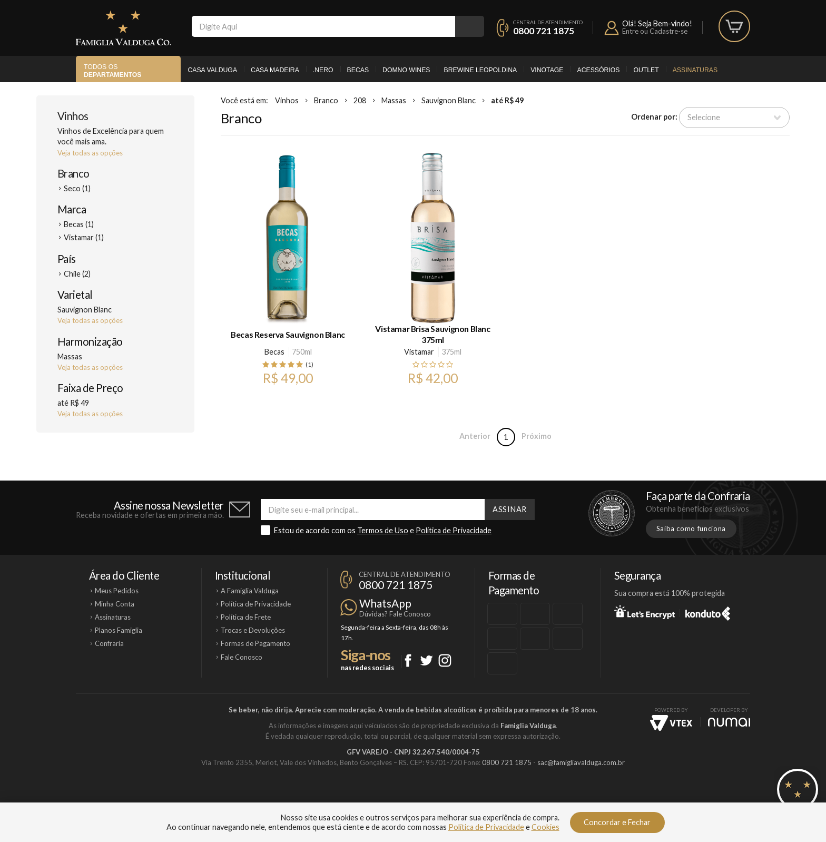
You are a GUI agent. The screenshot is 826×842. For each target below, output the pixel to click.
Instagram (444, 660)
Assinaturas (695, 70)
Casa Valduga (212, 70)
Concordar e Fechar (617, 822)
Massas (393, 100)
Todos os (112, 71)
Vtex (671, 723)
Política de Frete (246, 617)
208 (359, 100)
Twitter (426, 660)
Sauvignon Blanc (448, 100)
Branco (73, 173)
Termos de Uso (382, 530)
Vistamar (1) (84, 237)
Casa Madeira (275, 70)
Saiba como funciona (691, 528)
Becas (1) (79, 224)
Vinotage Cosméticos (570, 798)
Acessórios (598, 70)
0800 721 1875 (543, 30)
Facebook (408, 660)
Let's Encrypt (644, 611)
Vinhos (72, 116)
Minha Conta (114, 604)
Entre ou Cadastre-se (654, 31)
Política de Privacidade (453, 530)
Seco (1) (77, 188)
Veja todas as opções (90, 153)
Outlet (645, 70)
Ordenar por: (654, 116)
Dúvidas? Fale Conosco (395, 614)
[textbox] (323, 26)
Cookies (545, 827)
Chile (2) (77, 273)
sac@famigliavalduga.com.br (581, 762)
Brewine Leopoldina (480, 70)
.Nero (323, 70)
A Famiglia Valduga (250, 590)
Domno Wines (406, 70)
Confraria (109, 643)
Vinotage (546, 70)
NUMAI (729, 722)
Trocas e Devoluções (253, 630)
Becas (358, 70)
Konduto (707, 611)
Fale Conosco (241, 657)
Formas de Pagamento (255, 643)
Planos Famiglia (118, 630)
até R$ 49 (507, 100)
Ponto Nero (444, 798)
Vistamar (419, 351)
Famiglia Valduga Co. (123, 28)
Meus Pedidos (117, 590)
